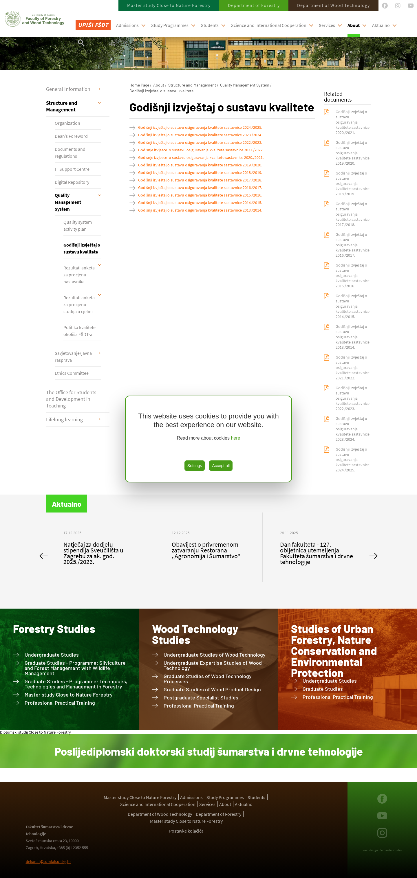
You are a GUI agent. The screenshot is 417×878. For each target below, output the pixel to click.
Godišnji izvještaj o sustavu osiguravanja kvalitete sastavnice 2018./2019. (200, 172)
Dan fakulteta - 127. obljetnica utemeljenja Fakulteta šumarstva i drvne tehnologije (316, 553)
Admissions (127, 25)
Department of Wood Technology (333, 5)
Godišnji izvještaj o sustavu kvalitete (81, 248)
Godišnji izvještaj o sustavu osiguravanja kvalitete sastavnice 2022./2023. (200, 142)
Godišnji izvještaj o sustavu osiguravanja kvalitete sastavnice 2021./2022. (353, 367)
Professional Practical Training (60, 702)
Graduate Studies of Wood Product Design (212, 689)
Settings (194, 465)
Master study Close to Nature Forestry (169, 5)
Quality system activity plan (77, 225)
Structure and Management (61, 106)
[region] (208, 439)
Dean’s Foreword (71, 136)
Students (210, 25)
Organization (67, 123)
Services (327, 25)
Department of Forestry (254, 5)
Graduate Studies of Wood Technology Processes (208, 678)
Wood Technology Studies (195, 634)
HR (112, 44)
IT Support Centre (72, 169)
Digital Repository (72, 182)
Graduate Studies (323, 689)
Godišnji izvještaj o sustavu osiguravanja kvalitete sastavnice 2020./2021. (353, 122)
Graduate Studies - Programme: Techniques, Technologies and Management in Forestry (76, 684)
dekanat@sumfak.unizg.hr (48, 861)
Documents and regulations (70, 152)
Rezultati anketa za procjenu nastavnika (79, 274)
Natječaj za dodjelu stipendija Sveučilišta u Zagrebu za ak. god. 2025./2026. (93, 553)
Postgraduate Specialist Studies (201, 697)
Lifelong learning (64, 419)
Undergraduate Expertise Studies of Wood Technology (213, 665)
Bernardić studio (390, 850)
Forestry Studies (54, 628)
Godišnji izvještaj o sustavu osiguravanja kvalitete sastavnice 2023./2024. (200, 134)
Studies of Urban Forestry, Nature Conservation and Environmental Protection (334, 650)
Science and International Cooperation (268, 25)
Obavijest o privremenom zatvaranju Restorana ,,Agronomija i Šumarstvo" (206, 550)
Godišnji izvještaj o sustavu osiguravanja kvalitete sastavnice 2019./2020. (200, 165)
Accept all (221, 465)
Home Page (139, 84)
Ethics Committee (72, 373)
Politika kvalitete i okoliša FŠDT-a (80, 330)
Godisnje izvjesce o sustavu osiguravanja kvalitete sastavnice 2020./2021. (201, 157)
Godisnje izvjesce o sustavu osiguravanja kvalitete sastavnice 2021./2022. (201, 150)
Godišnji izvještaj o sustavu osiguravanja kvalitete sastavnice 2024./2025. (200, 127)
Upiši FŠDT (93, 24)
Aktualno (381, 25)
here (235, 438)
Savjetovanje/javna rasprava (73, 356)
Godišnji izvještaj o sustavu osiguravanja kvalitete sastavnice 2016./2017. (200, 187)
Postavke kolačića (186, 831)
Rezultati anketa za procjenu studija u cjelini (79, 304)
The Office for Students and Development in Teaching (71, 399)
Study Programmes (170, 25)
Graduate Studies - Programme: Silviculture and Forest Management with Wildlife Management (75, 668)
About (354, 25)
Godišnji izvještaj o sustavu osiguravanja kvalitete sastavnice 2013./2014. (200, 210)
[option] (100, 550)
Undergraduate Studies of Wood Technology (215, 654)
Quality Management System (68, 202)
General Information (68, 89)
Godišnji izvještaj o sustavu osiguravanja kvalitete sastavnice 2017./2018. (200, 180)
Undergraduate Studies (52, 654)
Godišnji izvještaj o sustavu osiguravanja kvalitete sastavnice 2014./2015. (200, 202)
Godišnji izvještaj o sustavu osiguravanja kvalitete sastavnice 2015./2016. (200, 195)
